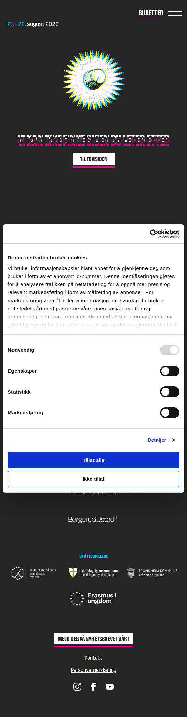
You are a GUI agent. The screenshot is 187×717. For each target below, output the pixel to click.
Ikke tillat (93, 479)
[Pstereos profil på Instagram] (77, 686)
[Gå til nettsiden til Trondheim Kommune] (152, 573)
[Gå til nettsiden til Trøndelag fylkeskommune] (93, 573)
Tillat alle (93, 460)
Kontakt (93, 658)
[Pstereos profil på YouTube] (110, 686)
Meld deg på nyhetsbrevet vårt (93, 639)
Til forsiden (93, 159)
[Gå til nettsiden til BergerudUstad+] (93, 519)
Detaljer (157, 440)
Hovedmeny (175, 13)
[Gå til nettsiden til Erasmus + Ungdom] (93, 598)
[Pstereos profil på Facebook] (93, 686)
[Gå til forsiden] (35, 13)
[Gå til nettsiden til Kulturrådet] (34, 573)
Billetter (151, 13)
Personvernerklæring (93, 670)
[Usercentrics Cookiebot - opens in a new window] (149, 233)
